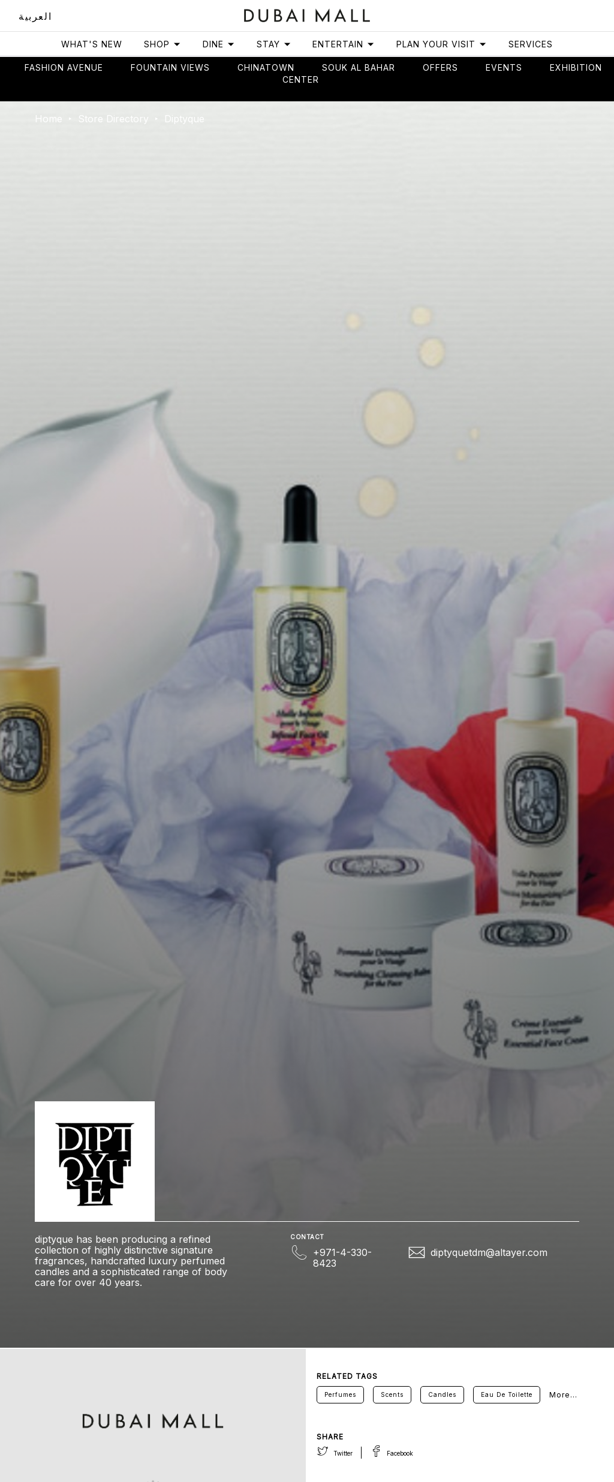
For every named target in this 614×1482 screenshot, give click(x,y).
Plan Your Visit (441, 44)
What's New (91, 44)
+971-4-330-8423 (342, 1257)
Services (530, 44)
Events (504, 67)
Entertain (343, 44)
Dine (219, 44)
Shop (162, 44)
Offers (440, 67)
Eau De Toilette (506, 1394)
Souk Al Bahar (358, 67)
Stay (274, 44)
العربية (35, 16)
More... (563, 1394)
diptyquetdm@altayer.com (489, 1252)
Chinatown (265, 67)
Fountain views (170, 67)
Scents (392, 1394)
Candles (442, 1394)
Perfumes (340, 1394)
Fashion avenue (64, 67)
